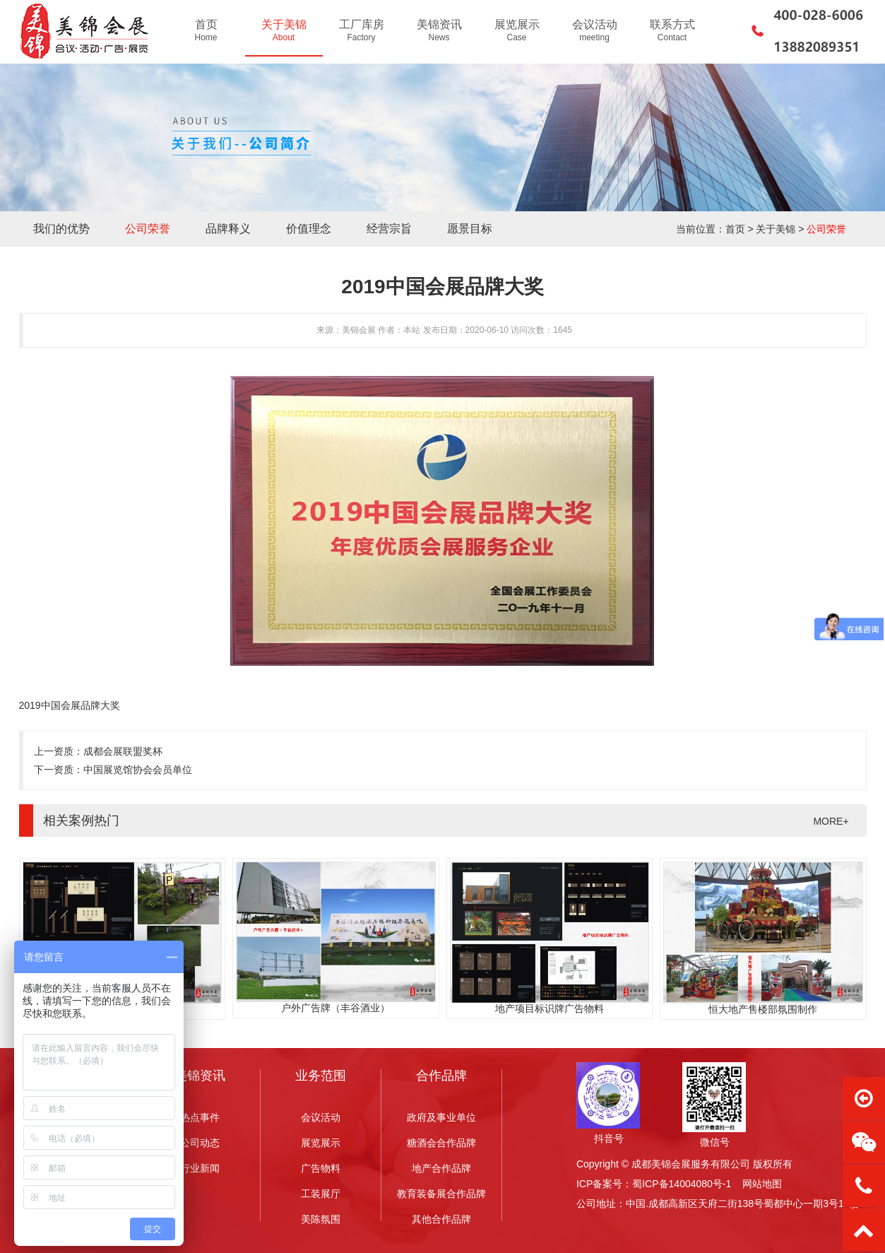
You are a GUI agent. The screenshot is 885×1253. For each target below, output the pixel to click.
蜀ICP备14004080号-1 (681, 1183)
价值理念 (308, 229)
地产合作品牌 (441, 1168)
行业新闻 (200, 1168)
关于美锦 (775, 229)
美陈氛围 (320, 1219)
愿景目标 (469, 229)
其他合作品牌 (441, 1219)
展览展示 (320, 1142)
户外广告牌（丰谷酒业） (335, 1007)
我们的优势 (61, 229)
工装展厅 (320, 1193)
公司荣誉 (147, 229)
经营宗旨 (389, 229)
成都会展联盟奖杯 (122, 751)
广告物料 (320, 1168)
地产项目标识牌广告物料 (549, 1008)
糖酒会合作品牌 (441, 1142)
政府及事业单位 (441, 1117)
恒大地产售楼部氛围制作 (762, 1009)
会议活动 (320, 1117)
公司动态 (200, 1142)
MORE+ (830, 821)
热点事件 (200, 1117)
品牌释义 (228, 229)
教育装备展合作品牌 (441, 1193)
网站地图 (762, 1183)
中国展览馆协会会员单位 (137, 769)
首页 (735, 229)
